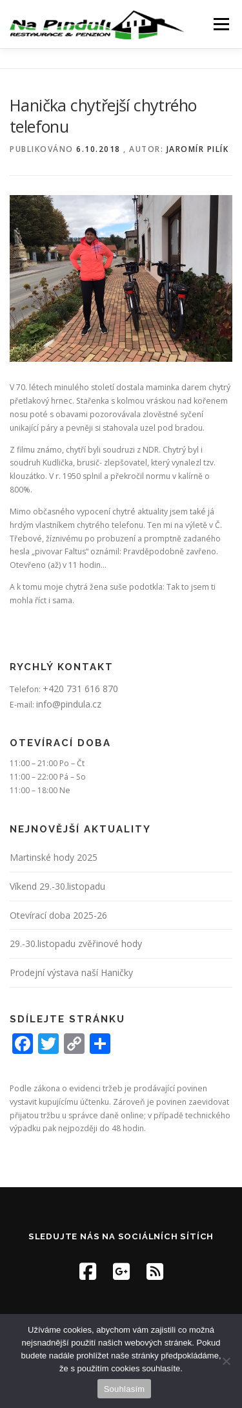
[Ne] (225, 1361)
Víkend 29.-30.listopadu (57, 886)
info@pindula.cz (68, 704)
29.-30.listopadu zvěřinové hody (76, 943)
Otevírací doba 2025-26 (58, 915)
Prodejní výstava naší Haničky (71, 972)
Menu (220, 24)
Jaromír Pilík (197, 149)
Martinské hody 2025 (53, 857)
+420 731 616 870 (80, 688)
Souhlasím (124, 1389)
